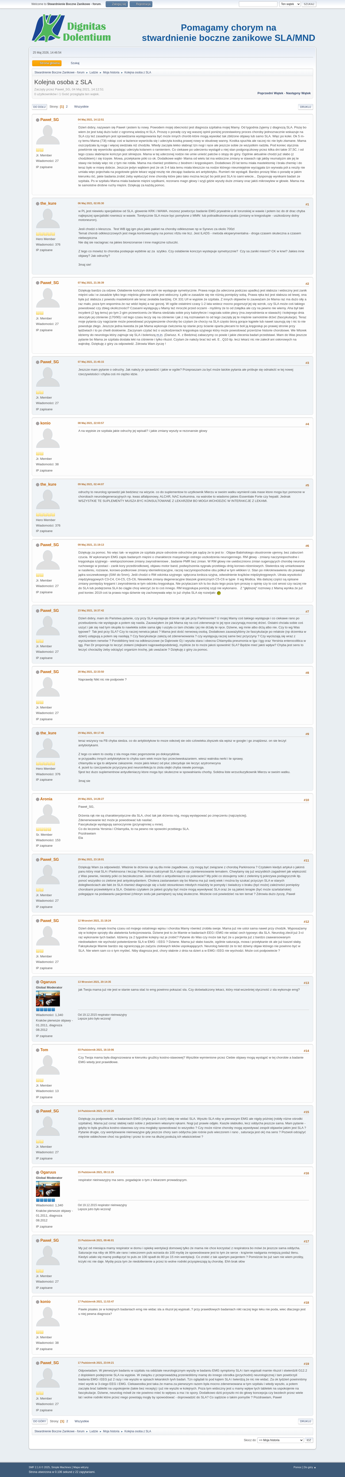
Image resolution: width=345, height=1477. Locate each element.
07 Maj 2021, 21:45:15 (91, 361)
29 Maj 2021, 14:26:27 (91, 798)
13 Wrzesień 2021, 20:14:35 (94, 981)
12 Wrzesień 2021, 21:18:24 (94, 920)
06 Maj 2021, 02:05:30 (91, 203)
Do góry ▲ (310, 1467)
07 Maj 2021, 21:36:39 (91, 282)
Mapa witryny (81, 1467)
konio (45, 423)
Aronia (46, 799)
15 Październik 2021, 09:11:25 (96, 1172)
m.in (159, 335)
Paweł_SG (49, 120)
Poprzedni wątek (270, 93)
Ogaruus (48, 982)
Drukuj (305, 106)
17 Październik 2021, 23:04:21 (96, 1362)
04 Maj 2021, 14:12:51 (91, 119)
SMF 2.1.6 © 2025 (39, 1467)
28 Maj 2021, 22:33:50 (91, 671)
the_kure (48, 203)
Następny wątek (298, 93)
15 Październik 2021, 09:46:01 (96, 1240)
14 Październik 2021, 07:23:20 (96, 1110)
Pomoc (297, 1467)
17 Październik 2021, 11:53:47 (96, 1301)
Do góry (39, 1421)
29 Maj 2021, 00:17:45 (91, 732)
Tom (44, 1050)
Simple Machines (61, 1467)
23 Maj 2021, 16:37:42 (91, 610)
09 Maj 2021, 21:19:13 (91, 544)
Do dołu (39, 106)
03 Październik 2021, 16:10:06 (96, 1049)
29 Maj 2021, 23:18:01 (91, 859)
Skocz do (250, 1440)
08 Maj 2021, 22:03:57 (91, 423)
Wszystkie (81, 106)
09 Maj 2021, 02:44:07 (91, 484)
